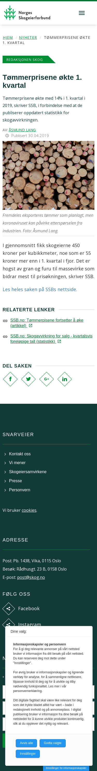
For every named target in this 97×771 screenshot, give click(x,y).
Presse (15, 481)
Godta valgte (52, 743)
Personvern (19, 490)
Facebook (29, 608)
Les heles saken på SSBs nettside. (40, 289)
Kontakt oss (20, 454)
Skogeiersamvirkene (28, 472)
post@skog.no (31, 577)
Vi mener (17, 462)
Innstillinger (28, 753)
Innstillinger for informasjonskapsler (66, 768)
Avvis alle (26, 743)
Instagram (29, 624)
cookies (29, 510)
